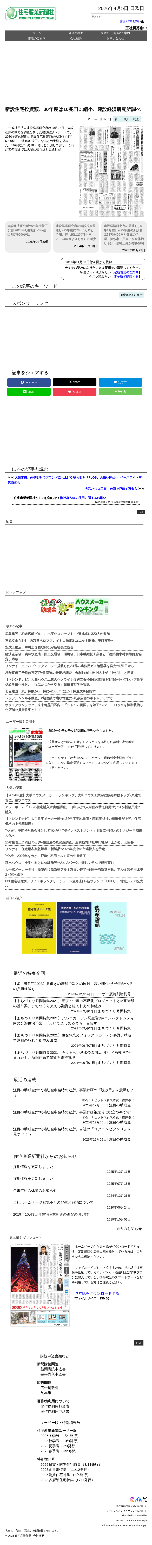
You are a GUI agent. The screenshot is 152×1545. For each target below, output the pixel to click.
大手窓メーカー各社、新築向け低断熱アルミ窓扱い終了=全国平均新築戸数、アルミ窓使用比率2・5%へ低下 (74, 872)
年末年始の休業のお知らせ (35, 1190)
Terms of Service (131, 1525)
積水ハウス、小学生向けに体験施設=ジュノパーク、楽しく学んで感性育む (59, 862)
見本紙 (46, 1393)
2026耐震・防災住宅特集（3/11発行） (71, 1464)
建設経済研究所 (132, 295)
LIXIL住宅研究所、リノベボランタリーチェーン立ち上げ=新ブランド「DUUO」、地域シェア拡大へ (74, 883)
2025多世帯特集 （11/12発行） (66, 1470)
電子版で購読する (126, 276)
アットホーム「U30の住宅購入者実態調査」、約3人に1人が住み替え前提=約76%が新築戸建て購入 (73, 809)
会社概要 (76, 38)
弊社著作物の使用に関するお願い (83, 498)
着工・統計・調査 (127, 119)
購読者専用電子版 (132, 21)
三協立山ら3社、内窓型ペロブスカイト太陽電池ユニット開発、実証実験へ (59, 640)
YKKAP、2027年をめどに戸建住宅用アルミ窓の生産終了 (45, 855)
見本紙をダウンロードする (97, 1293)
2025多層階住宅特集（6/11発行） (68, 1480)
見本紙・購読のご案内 (115, 33)
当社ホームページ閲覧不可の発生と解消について (53, 1202)
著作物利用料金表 (55, 1406)
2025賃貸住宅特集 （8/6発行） (65, 1475)
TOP (141, 512)
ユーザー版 (104, 994)
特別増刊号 (122, 994)
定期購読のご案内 (126, 272)
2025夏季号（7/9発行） (60, 1446)
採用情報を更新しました (33, 1167)
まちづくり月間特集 (114, 1011)
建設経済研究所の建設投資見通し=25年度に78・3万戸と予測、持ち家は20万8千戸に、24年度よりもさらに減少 (76, 232)
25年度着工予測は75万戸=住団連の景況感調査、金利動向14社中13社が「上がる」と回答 (69, 672)
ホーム (36, 33)
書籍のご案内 (36, 38)
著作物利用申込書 (55, 1411)
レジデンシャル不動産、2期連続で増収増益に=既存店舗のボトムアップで (59, 697)
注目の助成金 (120, 1105)
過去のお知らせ (129, 1229)
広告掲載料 (49, 1388)
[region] (76, 76)
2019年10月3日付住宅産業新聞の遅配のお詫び (51, 1214)
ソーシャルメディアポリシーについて (126, 1510)
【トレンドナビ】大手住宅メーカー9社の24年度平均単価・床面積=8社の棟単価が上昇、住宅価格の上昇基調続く (73, 821)
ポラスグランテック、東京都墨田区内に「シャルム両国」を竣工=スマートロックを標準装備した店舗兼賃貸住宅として (74, 707)
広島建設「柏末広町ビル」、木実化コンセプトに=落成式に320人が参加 (57, 633)
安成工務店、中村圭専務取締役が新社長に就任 (39, 647)
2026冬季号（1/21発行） (61, 1436)
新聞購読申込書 (53, 1369)
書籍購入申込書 (53, 1374)
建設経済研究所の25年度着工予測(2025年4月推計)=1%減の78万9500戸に (27, 230)
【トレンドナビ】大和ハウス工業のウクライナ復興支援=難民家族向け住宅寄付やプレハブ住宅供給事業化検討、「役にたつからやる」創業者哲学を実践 (74, 682)
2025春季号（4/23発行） (61, 1451)
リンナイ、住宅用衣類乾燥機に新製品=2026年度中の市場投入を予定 (55, 848)
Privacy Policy (109, 1525)
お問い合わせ (115, 38)
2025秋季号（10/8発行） (61, 1441)
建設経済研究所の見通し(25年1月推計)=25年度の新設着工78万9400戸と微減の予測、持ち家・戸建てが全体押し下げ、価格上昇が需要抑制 (124, 234)
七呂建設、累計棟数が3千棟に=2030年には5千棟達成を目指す (50, 691)
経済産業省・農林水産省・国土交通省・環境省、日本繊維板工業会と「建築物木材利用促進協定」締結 (73, 656)
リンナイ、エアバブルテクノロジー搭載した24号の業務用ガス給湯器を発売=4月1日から (69, 665)
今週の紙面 (76, 33)
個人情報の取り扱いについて (131, 1505)
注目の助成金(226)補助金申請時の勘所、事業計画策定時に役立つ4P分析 (72, 1112)
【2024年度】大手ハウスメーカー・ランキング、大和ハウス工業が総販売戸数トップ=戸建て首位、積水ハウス (73, 797)
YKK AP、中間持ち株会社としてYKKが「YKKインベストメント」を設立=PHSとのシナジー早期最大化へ (73, 833)
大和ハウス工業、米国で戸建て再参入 (111, 489)
